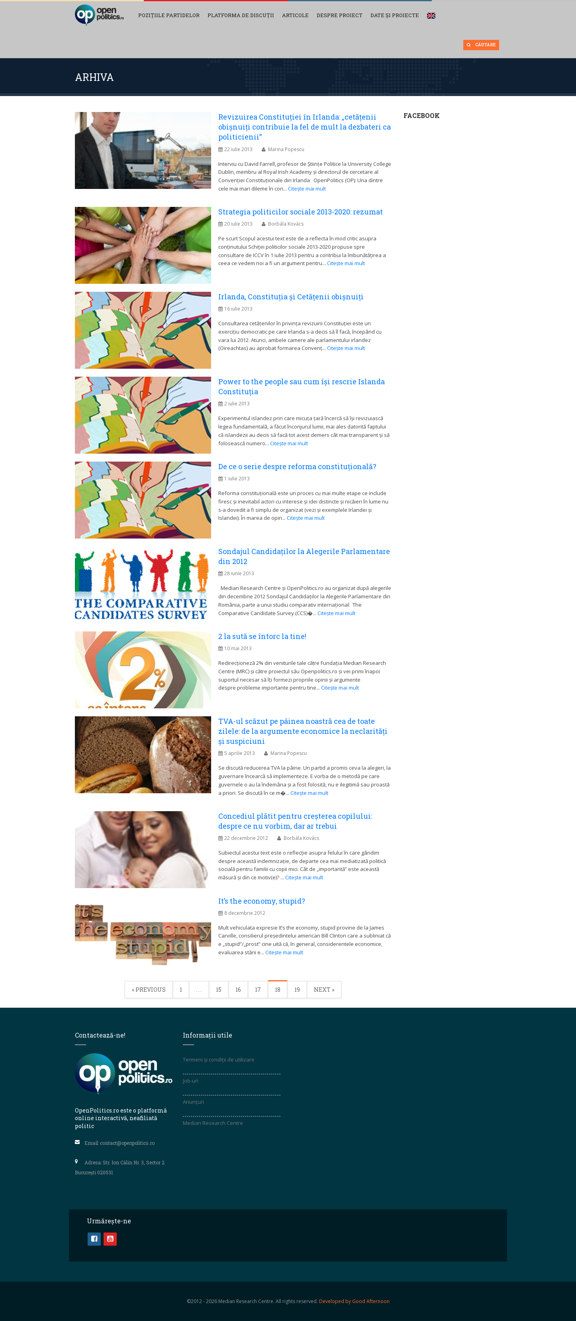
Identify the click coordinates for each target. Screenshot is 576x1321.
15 (218, 989)
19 (297, 989)
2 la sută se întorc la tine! (262, 636)
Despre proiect (339, 15)
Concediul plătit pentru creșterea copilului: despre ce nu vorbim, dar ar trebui (295, 821)
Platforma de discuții (241, 15)
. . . (199, 989)
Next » (324, 989)
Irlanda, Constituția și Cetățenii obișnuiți (291, 296)
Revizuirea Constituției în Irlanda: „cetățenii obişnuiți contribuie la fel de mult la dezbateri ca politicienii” (304, 127)
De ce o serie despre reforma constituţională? (297, 466)
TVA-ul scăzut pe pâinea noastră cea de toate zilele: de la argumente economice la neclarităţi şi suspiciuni (303, 731)
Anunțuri (193, 1101)
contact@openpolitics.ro (127, 1142)
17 (258, 989)
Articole (295, 15)
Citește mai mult (307, 188)
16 (238, 989)
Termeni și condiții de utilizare (219, 1059)
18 (277, 989)
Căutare (481, 44)
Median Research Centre (213, 1122)
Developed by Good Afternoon (354, 1301)
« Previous (149, 989)
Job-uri (190, 1080)
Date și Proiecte (394, 15)
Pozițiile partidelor (169, 15)
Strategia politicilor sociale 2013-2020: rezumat (300, 211)
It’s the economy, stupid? (261, 901)
